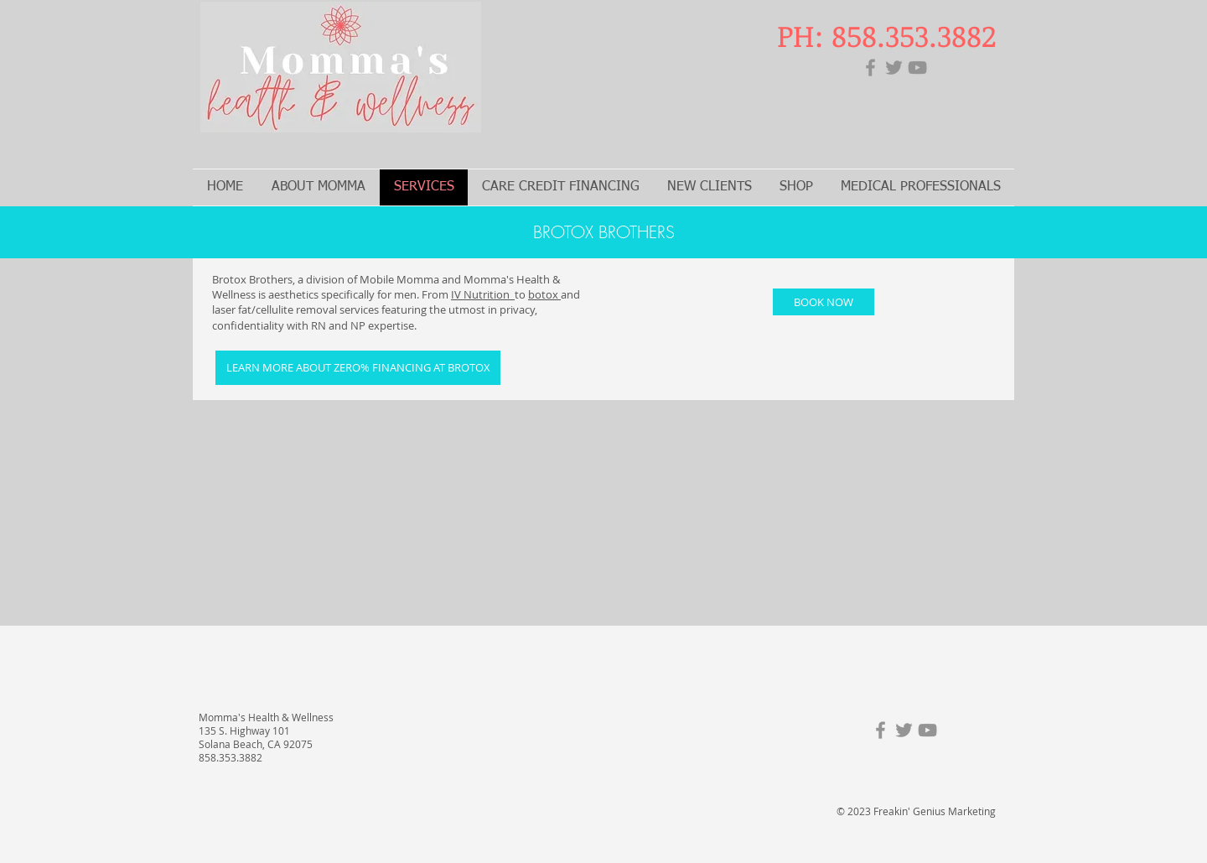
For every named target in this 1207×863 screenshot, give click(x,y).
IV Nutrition (483, 294)
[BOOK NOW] (823, 302)
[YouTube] (917, 67)
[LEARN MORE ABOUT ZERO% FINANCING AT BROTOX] (358, 367)
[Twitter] (894, 67)
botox (544, 294)
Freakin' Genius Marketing (934, 811)
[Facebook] (870, 67)
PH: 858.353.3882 (886, 34)
